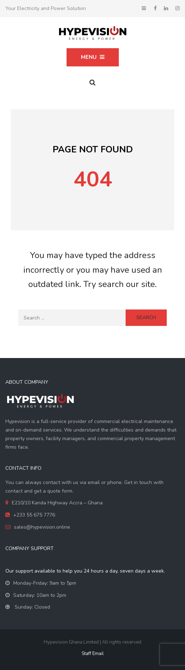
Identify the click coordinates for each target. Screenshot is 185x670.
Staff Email (93, 653)
